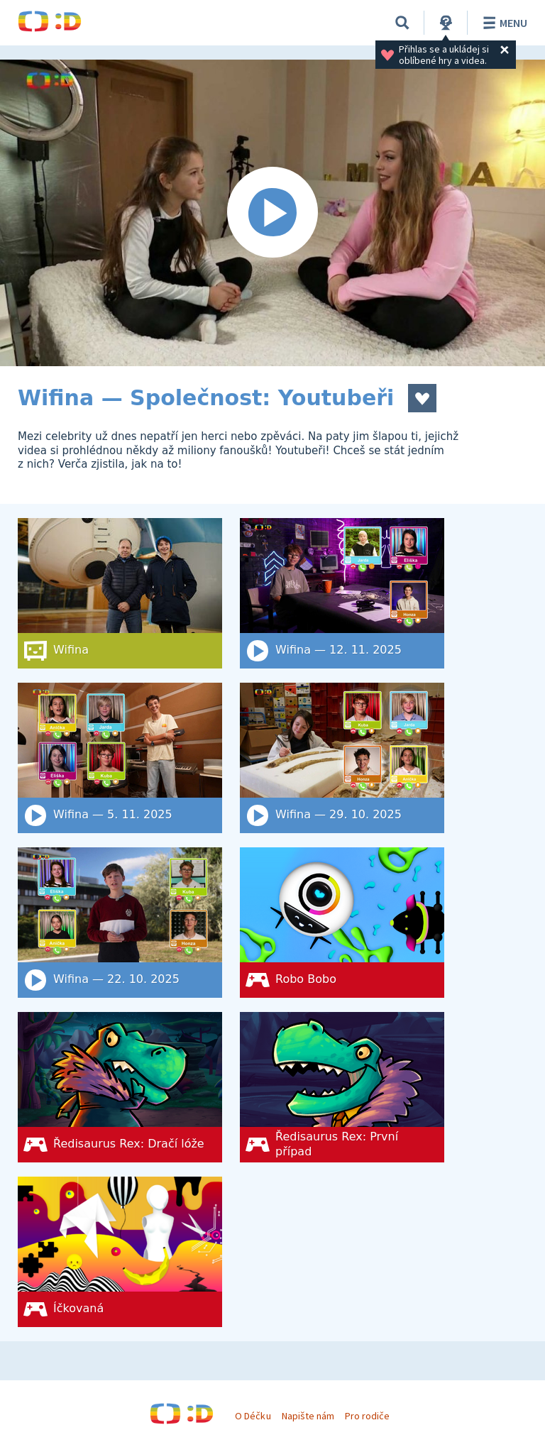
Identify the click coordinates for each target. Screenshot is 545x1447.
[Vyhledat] (402, 22)
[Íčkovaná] (120, 1252)
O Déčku (252, 1415)
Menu (502, 22)
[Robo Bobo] (342, 922)
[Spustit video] (272, 213)
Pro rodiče (367, 1415)
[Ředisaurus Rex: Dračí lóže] (120, 1087)
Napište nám (308, 1415)
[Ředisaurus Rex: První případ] (342, 1087)
